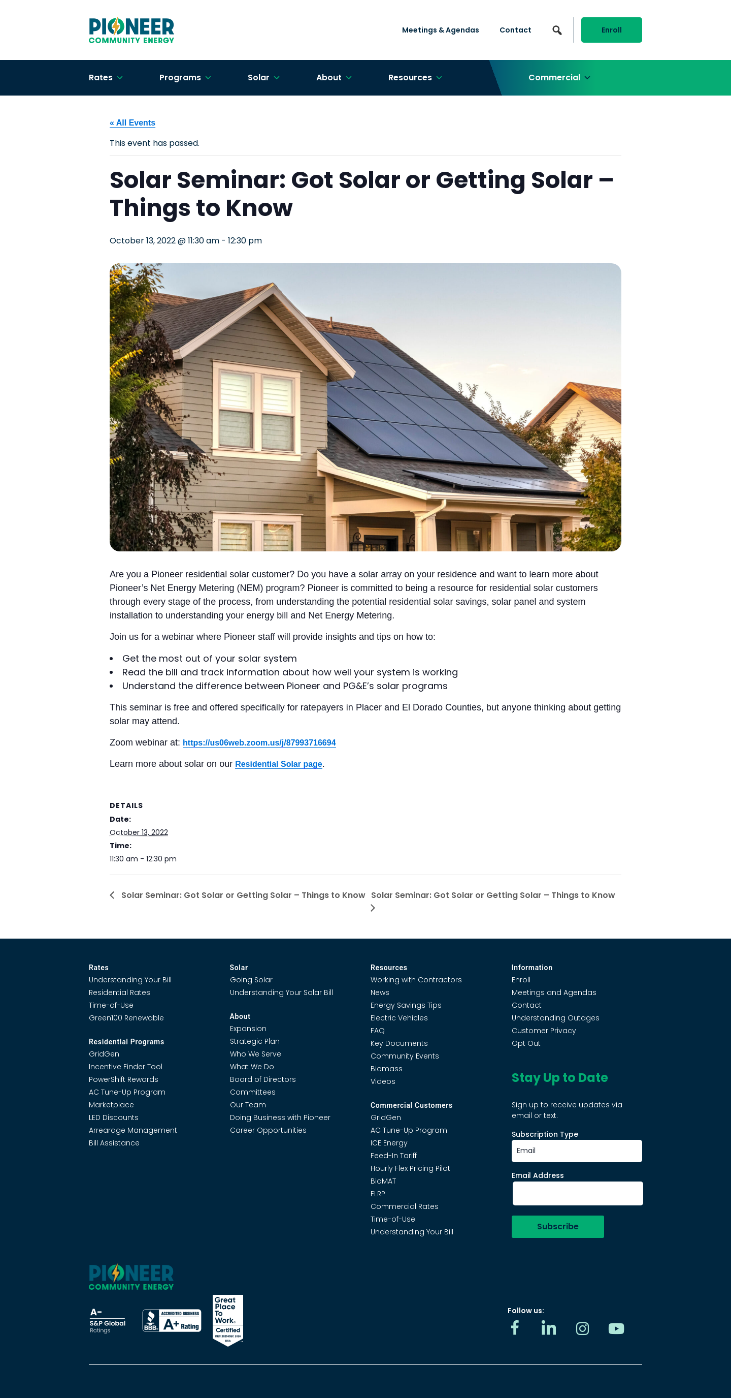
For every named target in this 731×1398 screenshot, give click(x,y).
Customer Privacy (544, 1031)
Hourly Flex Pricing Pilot (410, 1168)
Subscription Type (545, 1134)
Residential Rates (119, 992)
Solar (264, 78)
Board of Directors (263, 1079)
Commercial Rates (405, 1206)
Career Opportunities (268, 1130)
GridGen (104, 1054)
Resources (415, 78)
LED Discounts (114, 1117)
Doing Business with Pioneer (280, 1117)
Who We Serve (255, 1054)
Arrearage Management (133, 1130)
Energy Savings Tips (406, 1005)
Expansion (248, 1028)
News (380, 992)
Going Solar (251, 980)
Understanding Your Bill (130, 980)
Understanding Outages (556, 1018)
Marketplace (111, 1105)
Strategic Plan (255, 1041)
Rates (106, 78)
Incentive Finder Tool (125, 1067)
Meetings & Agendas (440, 30)
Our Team (248, 1105)
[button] (557, 30)
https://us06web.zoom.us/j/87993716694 (259, 742)
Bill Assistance (114, 1143)
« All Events (132, 122)
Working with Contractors (416, 980)
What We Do (252, 1067)
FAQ (378, 1031)
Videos (383, 1081)
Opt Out (526, 1043)
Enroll (612, 30)
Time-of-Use (111, 1005)
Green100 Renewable (126, 1018)
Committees (253, 1092)
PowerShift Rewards (123, 1079)
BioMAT (383, 1181)
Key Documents (399, 1043)
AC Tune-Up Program (127, 1092)
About (334, 78)
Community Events (405, 1056)
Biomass (387, 1069)
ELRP (378, 1194)
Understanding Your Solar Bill (281, 992)
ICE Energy (389, 1143)
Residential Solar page (278, 764)
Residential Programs (126, 1042)
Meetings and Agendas (554, 992)
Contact (515, 30)
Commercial (559, 78)
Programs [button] (185, 78)
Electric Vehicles (399, 1018)
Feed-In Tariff (394, 1156)
